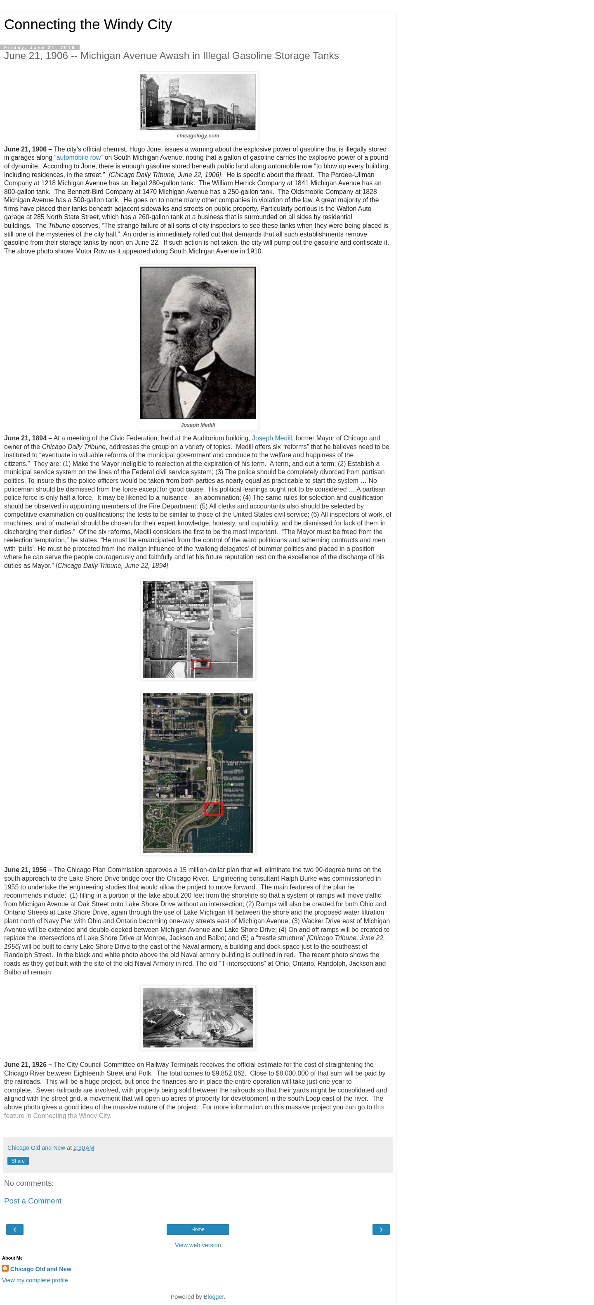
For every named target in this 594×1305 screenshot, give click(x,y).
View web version (198, 1245)
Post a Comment (32, 1200)
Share (18, 1161)
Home (198, 1229)
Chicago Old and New (40, 1269)
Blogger (214, 1296)
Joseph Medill (272, 438)
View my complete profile (35, 1280)
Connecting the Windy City (88, 24)
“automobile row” (78, 157)
